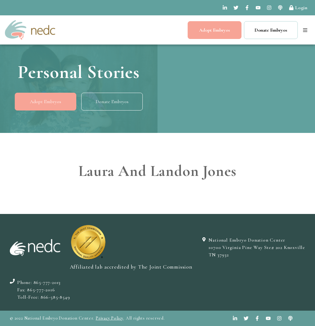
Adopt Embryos (214, 30)
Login (298, 8)
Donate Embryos (270, 30)
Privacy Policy (109, 318)
